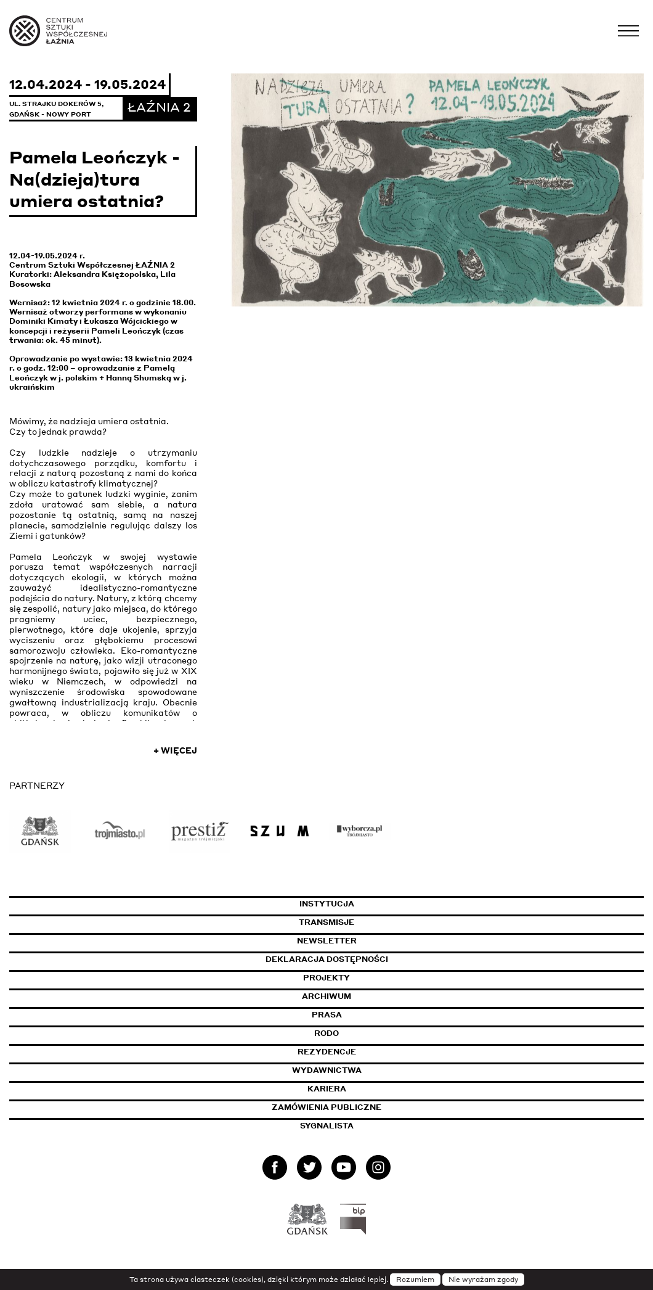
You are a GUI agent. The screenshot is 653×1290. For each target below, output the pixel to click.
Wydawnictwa (327, 1070)
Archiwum (326, 996)
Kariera (326, 1088)
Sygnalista (327, 1125)
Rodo (326, 1033)
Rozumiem (415, 1279)
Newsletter (327, 940)
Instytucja (326, 903)
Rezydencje (327, 1051)
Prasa (327, 1014)
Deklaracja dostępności (327, 959)
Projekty (326, 977)
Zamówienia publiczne (356, 1107)
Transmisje (383, 922)
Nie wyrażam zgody (483, 1279)
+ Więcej (175, 750)
